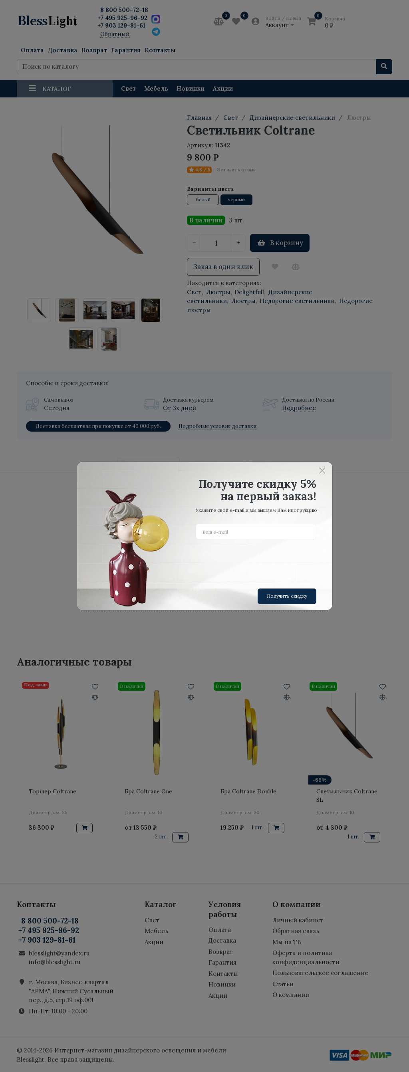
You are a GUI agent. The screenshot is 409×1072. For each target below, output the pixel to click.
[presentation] (256, 561)
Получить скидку (287, 596)
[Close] (322, 470)
